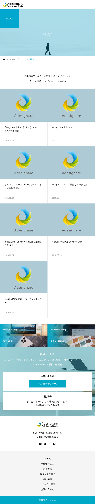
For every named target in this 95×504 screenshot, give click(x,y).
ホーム (47, 458)
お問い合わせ (47, 489)
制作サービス (47, 463)
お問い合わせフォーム (47, 383)
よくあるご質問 (47, 484)
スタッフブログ (47, 474)
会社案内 (47, 479)
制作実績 (47, 469)
